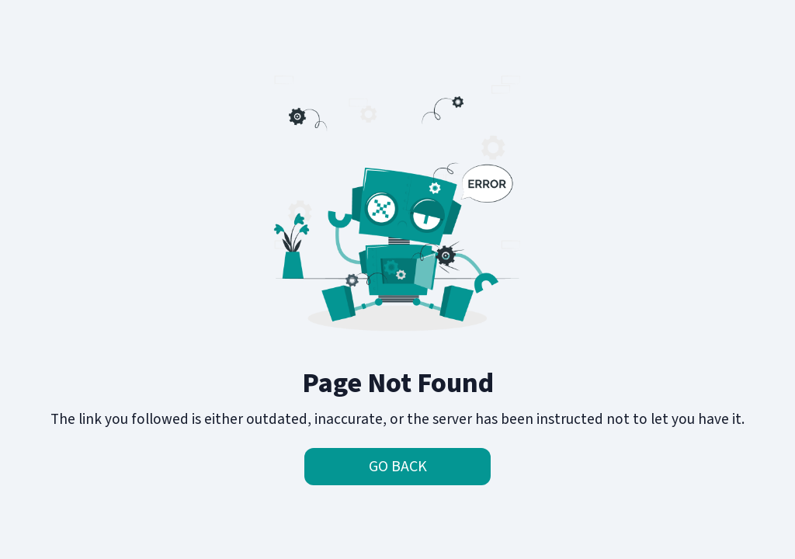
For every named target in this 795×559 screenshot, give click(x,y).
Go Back (398, 466)
